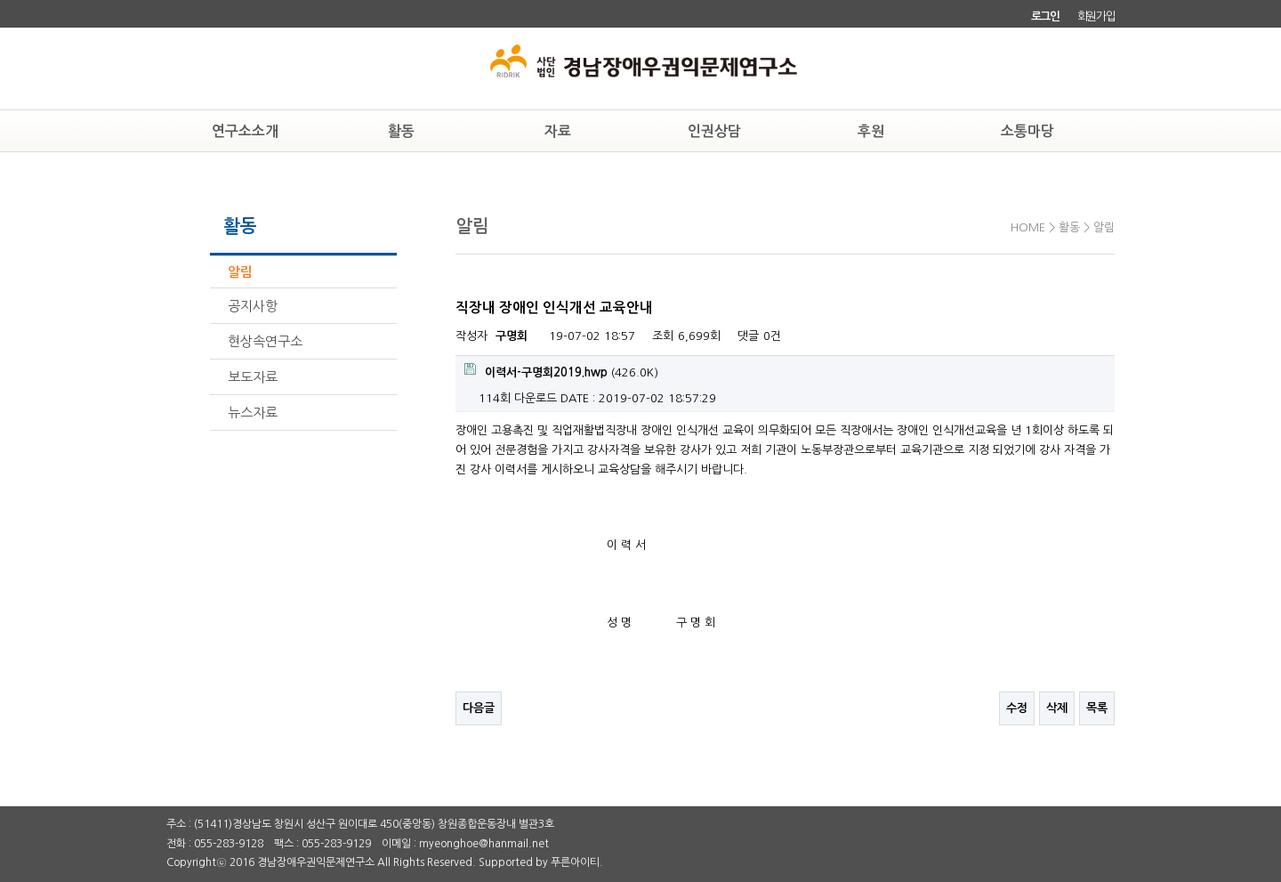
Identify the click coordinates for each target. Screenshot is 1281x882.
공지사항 (253, 305)
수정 (1016, 708)
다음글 (479, 708)
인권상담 (714, 131)
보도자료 (253, 377)
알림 (240, 272)
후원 (871, 131)
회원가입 (1096, 16)
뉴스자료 (253, 412)
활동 (401, 131)
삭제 (1057, 708)
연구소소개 (245, 131)
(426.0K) (561, 370)
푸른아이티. (577, 862)
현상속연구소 (265, 341)
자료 (557, 131)
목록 (1097, 708)
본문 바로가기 (0, 0)
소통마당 (1027, 131)
